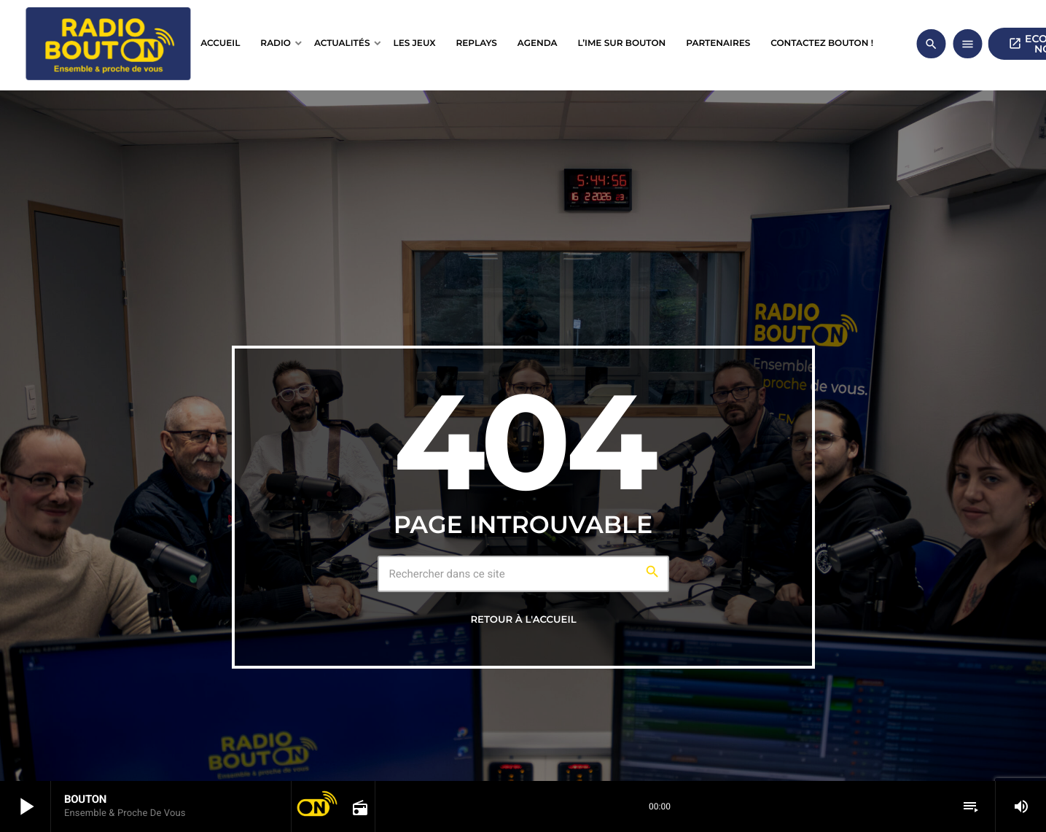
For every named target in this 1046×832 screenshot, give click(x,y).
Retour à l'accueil (523, 620)
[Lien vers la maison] (108, 43)
